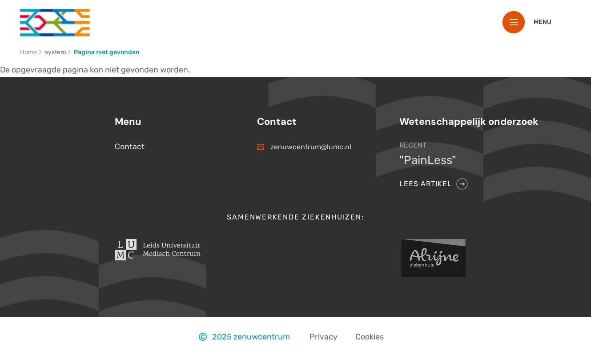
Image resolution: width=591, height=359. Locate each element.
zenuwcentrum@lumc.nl (310, 147)
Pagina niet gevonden (107, 52)
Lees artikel (425, 184)
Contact (130, 147)
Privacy (324, 337)
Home (28, 52)
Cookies (369, 337)
